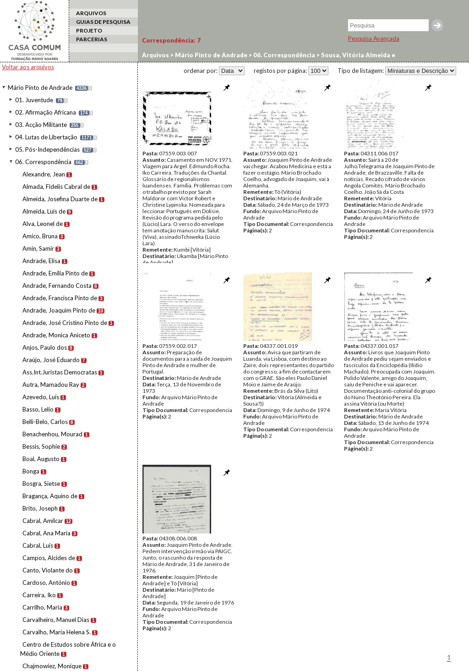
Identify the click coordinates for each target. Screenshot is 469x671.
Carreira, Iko (39, 595)
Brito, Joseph (40, 508)
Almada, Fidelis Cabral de (56, 186)
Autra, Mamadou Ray (50, 384)
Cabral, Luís (37, 545)
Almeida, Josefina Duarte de (60, 199)
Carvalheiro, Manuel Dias (55, 619)
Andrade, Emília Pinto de (55, 273)
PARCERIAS (91, 39)
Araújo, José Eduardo (51, 359)
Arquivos (155, 55)
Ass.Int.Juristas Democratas (59, 372)
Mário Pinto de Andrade (40, 87)
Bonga (30, 471)
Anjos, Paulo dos (44, 347)
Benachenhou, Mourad (52, 434)
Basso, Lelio (38, 409)
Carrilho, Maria (42, 607)
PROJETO (89, 30)
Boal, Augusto (41, 458)
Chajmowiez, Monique (52, 666)
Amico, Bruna (40, 236)
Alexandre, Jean (43, 174)
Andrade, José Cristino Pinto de (64, 322)
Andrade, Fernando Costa (57, 285)
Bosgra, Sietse (41, 483)
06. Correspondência (43, 161)
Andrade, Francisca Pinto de (59, 298)
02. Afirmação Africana (45, 112)
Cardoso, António (46, 582)
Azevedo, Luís (40, 397)
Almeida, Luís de (43, 211)
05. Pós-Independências (47, 149)
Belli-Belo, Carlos (45, 421)
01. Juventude (34, 100)
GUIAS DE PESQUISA (103, 21)
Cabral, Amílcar (42, 520)
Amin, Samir (38, 248)
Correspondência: (171, 40)
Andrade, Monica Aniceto (56, 335)
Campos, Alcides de (48, 557)
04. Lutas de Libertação (46, 137)
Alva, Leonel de (42, 223)
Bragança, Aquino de (49, 496)
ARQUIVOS (91, 13)
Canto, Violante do (47, 570)
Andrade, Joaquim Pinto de (58, 310)
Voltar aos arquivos (28, 67)
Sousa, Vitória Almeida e (357, 55)
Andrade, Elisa (41, 260)
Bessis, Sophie (41, 446)
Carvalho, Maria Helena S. (56, 632)
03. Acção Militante (41, 124)
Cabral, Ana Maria (46, 533)
